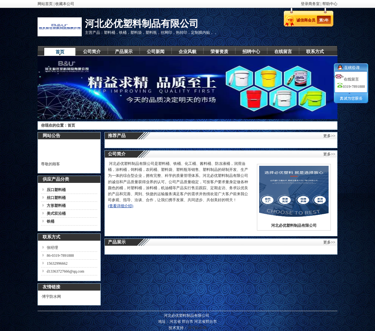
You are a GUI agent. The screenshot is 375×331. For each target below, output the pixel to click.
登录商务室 (311, 4)
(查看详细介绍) (120, 206)
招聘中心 (251, 51)
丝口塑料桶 (56, 198)
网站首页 (45, 4)
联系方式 (315, 51)
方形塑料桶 (56, 205)
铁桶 (50, 221)
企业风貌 (187, 51)
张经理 (52, 247)
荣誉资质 (219, 51)
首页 (60, 52)
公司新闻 (155, 51)
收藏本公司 (64, 4)
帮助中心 (329, 4)
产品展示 (124, 51)
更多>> (329, 136)
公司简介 (92, 51)
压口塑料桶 (56, 190)
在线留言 (283, 51)
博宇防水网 (51, 296)
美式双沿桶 (56, 213)
